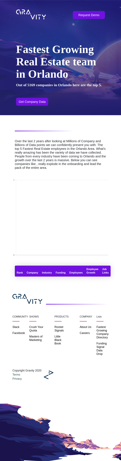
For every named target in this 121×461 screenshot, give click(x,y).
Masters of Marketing (36, 338)
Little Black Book (58, 340)
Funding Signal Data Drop (101, 348)
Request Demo (88, 15)
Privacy (17, 378)
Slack (15, 327)
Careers (85, 333)
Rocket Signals (58, 328)
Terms (16, 374)
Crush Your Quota (36, 328)
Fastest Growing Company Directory (102, 332)
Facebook (18, 333)
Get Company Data (32, 101)
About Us (85, 327)
